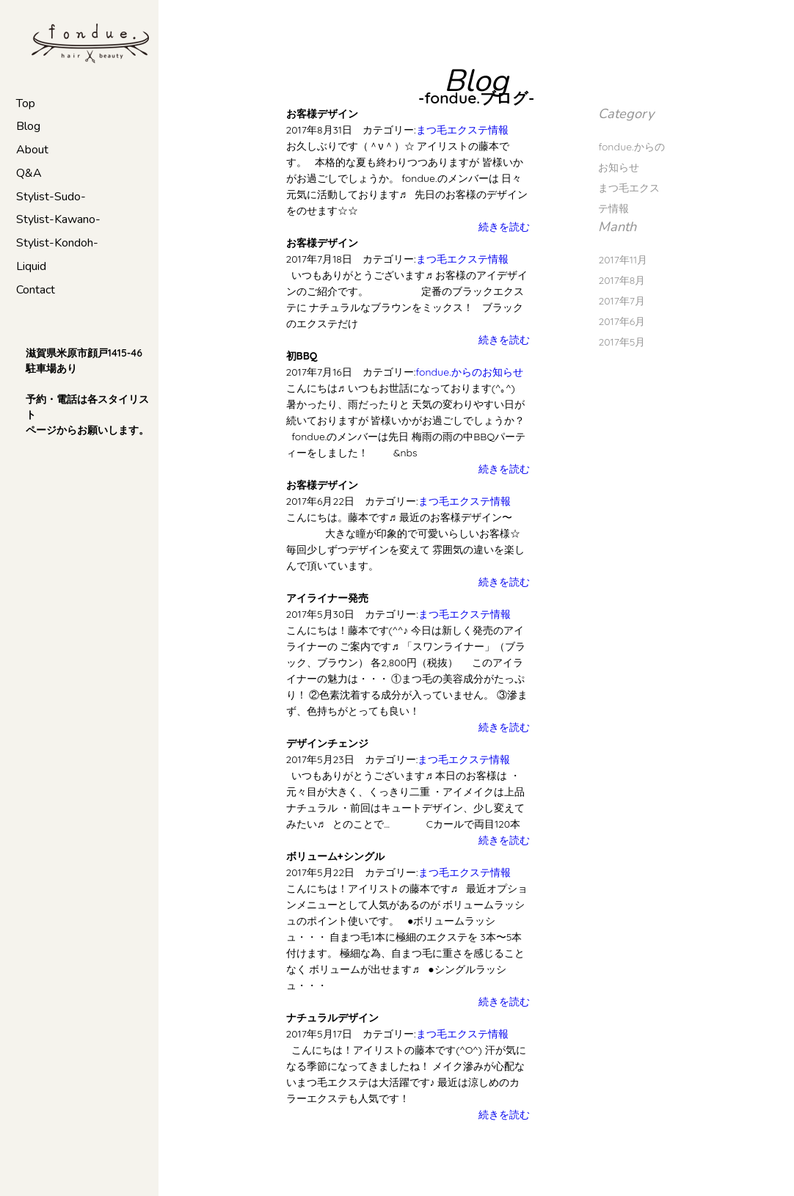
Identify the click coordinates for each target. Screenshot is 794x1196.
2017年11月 (622, 259)
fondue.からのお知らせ (468, 372)
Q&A (29, 173)
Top (25, 103)
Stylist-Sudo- (51, 197)
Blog (28, 126)
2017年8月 (621, 280)
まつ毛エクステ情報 (462, 129)
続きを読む (504, 226)
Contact (35, 290)
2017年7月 (621, 300)
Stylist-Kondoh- (57, 243)
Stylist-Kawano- (58, 219)
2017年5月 (621, 342)
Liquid (31, 266)
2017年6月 (621, 321)
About (32, 150)
